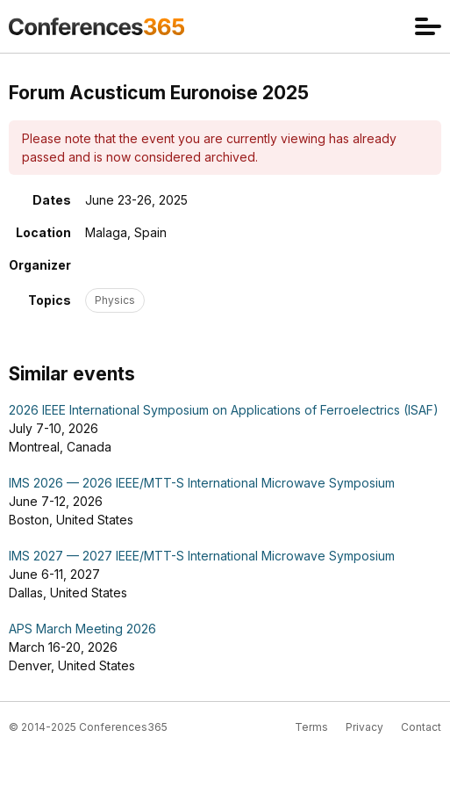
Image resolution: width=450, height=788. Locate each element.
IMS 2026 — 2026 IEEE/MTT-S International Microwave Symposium (202, 482)
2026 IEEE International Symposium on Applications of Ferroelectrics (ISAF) (224, 409)
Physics (115, 300)
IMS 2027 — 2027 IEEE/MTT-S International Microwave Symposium (202, 555)
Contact (421, 727)
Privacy (364, 727)
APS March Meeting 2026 (82, 628)
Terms (311, 727)
